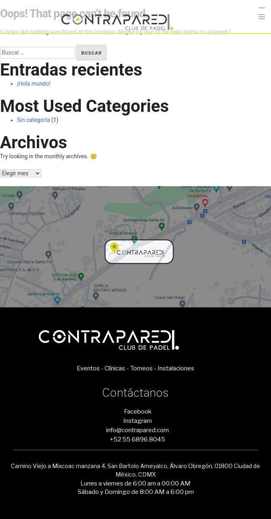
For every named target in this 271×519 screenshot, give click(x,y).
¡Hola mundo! (33, 83)
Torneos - (143, 368)
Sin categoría (33, 120)
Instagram (137, 420)
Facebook (137, 411)
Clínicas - (117, 368)
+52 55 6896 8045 (137, 439)
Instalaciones (176, 368)
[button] (262, 17)
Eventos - (90, 368)
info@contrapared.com (137, 430)
